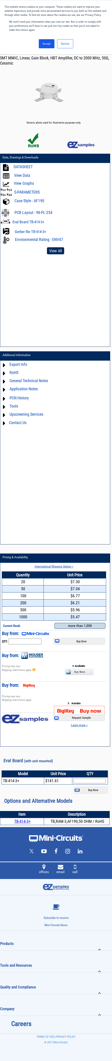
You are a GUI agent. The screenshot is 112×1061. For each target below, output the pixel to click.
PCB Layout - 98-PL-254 (33, 212)
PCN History (19, 398)
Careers (21, 1024)
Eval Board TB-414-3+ (28, 222)
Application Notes (24, 389)
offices (44, 869)
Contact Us (18, 422)
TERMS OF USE (45, 1036)
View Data (22, 175)
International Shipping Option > (54, 566)
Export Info (18, 364)
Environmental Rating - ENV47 (39, 239)
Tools (14, 406)
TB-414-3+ (22, 821)
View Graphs (24, 183)
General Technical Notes (29, 381)
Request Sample (72, 718)
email (60, 869)
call (75, 869)
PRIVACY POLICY (65, 1036)
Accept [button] (47, 43)
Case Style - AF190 (29, 201)
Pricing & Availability (15, 557)
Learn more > (79, 725)
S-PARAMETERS (27, 192)
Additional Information (16, 355)
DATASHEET (23, 167)
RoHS (14, 372)
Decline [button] (65, 43)
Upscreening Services (26, 414)
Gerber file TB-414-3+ (30, 231)
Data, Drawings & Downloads (20, 157)
